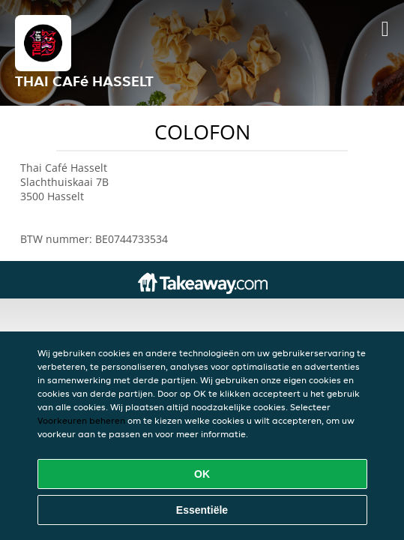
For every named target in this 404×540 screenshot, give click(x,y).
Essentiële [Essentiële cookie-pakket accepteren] (202, 510)
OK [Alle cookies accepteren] (202, 474)
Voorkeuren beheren (81, 420)
